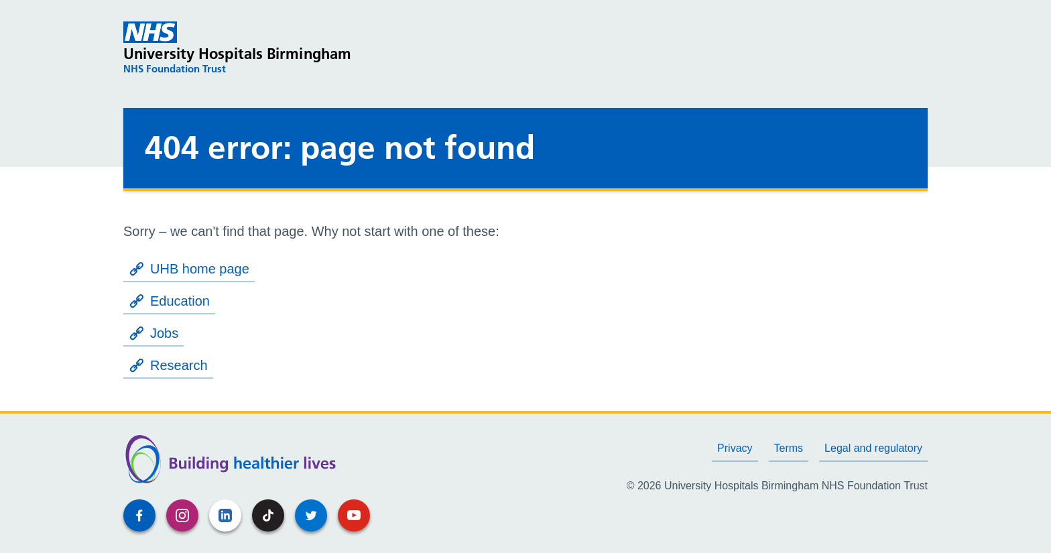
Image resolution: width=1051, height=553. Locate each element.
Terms (789, 448)
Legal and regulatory (873, 448)
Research (168, 365)
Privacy (734, 448)
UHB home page (189, 269)
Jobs (153, 333)
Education (169, 301)
